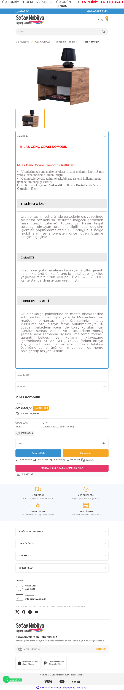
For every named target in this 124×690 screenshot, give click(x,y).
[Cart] (106, 20)
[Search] (62, 31)
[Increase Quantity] (105, 443)
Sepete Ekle (38, 453)
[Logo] (30, 20)
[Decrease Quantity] (18, 443)
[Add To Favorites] (23, 459)
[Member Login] (102, 20)
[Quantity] (62, 443)
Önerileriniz (23, 386)
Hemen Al (85, 453)
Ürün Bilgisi (22, 136)
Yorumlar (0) (23, 375)
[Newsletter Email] (62, 649)
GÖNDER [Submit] (100, 649)
